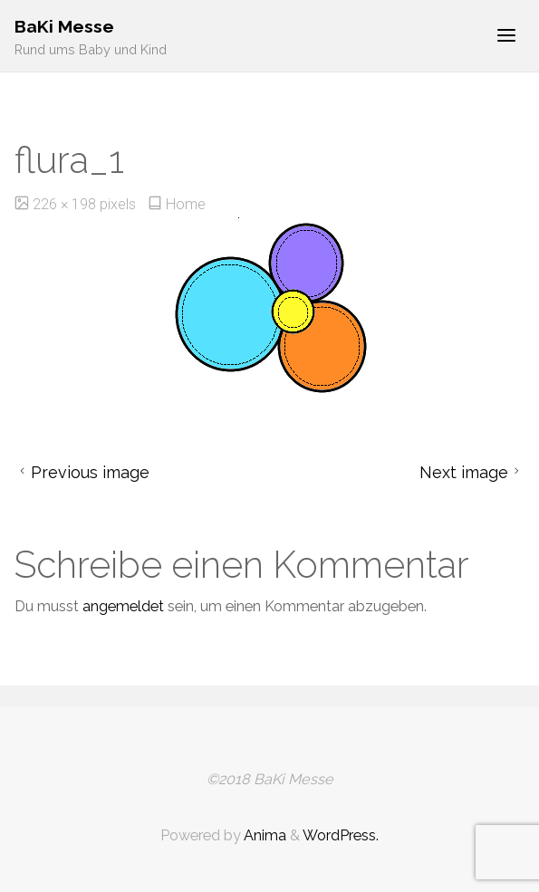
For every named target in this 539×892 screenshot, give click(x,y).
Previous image (81, 472)
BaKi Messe (64, 26)
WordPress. (341, 835)
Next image (472, 472)
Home (186, 204)
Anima (263, 835)
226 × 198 (66, 204)
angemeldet (123, 606)
